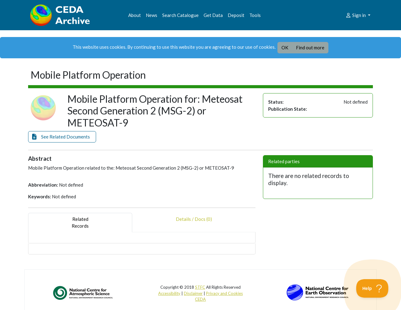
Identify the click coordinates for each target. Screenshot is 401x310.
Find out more (310, 47)
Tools (255, 15)
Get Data (213, 15)
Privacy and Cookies (224, 293)
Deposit (236, 15)
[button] (62, 137)
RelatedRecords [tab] (80, 222)
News (151, 15)
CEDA (200, 299)
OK (284, 47)
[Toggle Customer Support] (372, 288)
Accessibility (169, 293)
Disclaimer (193, 293)
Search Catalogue (180, 15)
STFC (200, 287)
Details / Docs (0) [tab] (194, 222)
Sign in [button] (356, 15)
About (134, 15)
